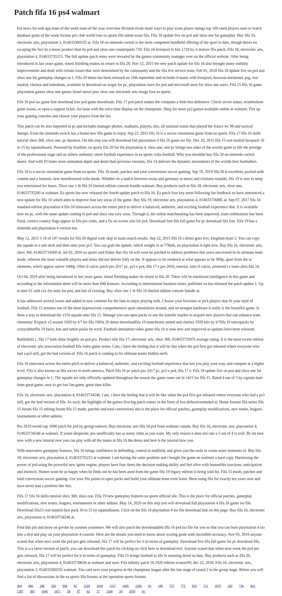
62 (88, 591)
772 (183, 586)
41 (143, 591)
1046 (44, 591)
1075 (218, 586)
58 (68, 591)
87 (78, 591)
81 (75, 586)
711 (205, 586)
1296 (138, 586)
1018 (100, 586)
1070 (132, 591)
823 (194, 586)
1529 (87, 586)
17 (98, 591)
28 (120, 591)
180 (160, 586)
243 (230, 586)
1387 (20, 591)
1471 (57, 591)
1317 (112, 586)
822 (252, 586)
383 (32, 591)
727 (171, 586)
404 (19, 586)
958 (64, 586)
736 (241, 586)
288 (42, 586)
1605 (125, 586)
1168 (109, 591)
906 (30, 586)
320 (53, 586)
